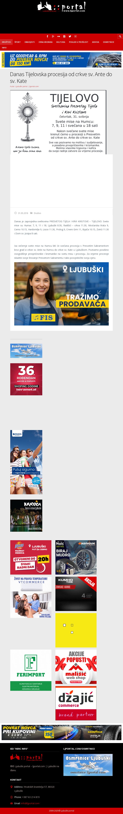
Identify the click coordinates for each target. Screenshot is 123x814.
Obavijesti (30, 42)
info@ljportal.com (30, 803)
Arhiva (95, 42)
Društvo (6, 42)
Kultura (60, 42)
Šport (18, 42)
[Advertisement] (61, 180)
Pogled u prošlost (78, 42)
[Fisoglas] (61, 324)
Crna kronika (46, 42)
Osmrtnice (108, 42)
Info (4, 47)
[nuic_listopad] (76, 573)
